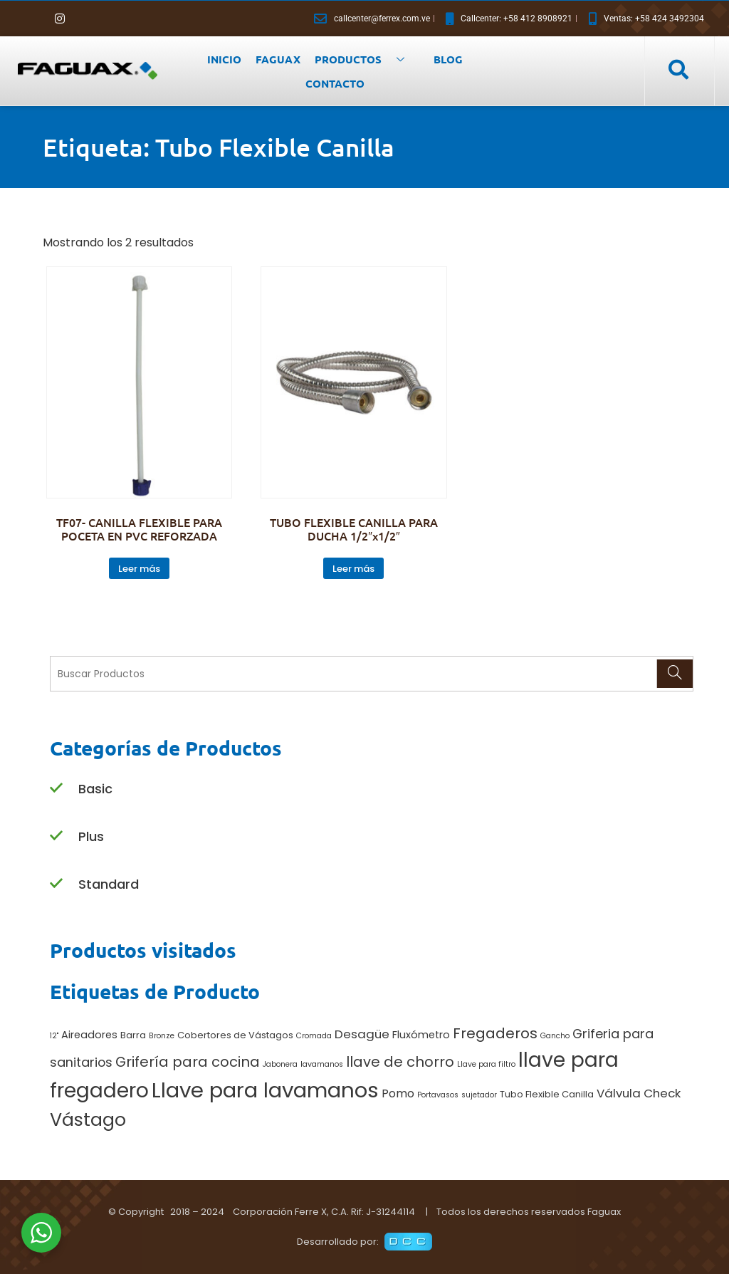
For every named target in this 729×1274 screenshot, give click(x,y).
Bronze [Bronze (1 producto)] (161, 1035)
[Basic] (56, 788)
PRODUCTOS (365, 59)
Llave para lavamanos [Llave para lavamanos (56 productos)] (265, 1090)
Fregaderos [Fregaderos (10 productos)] (495, 1033)
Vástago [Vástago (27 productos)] (88, 1119)
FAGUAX (278, 59)
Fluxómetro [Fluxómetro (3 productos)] (421, 1035)
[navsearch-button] (677, 70)
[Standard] (56, 884)
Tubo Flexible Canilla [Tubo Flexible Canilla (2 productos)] (547, 1094)
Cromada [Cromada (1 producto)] (314, 1035)
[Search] (674, 673)
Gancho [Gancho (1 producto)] (555, 1035)
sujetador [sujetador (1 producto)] (479, 1095)
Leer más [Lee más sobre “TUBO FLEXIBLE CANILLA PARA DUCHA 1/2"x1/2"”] (353, 568)
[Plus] (56, 836)
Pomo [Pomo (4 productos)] (398, 1093)
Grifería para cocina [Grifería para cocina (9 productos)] (187, 1062)
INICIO (224, 59)
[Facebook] (35, 18)
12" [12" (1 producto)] (54, 1035)
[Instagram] (59, 18)
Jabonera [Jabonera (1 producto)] (280, 1064)
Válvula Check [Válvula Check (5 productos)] (639, 1093)
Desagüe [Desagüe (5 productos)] (362, 1034)
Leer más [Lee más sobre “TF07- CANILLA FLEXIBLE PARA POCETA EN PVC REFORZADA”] (139, 568)
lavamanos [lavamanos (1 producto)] (321, 1064)
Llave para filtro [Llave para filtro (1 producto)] (486, 1064)
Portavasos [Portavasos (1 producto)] (437, 1095)
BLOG (448, 59)
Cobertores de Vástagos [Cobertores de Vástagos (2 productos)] (235, 1035)
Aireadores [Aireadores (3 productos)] (89, 1035)
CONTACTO (334, 83)
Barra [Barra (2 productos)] (133, 1035)
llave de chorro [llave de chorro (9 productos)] (400, 1062)
